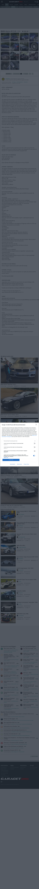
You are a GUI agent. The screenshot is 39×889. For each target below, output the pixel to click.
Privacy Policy (26, 464)
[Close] (36, 425)
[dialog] (19, 444)
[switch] (34, 443)
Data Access (19, 464)
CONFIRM (11, 459)
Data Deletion (12, 464)
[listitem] (19, 441)
